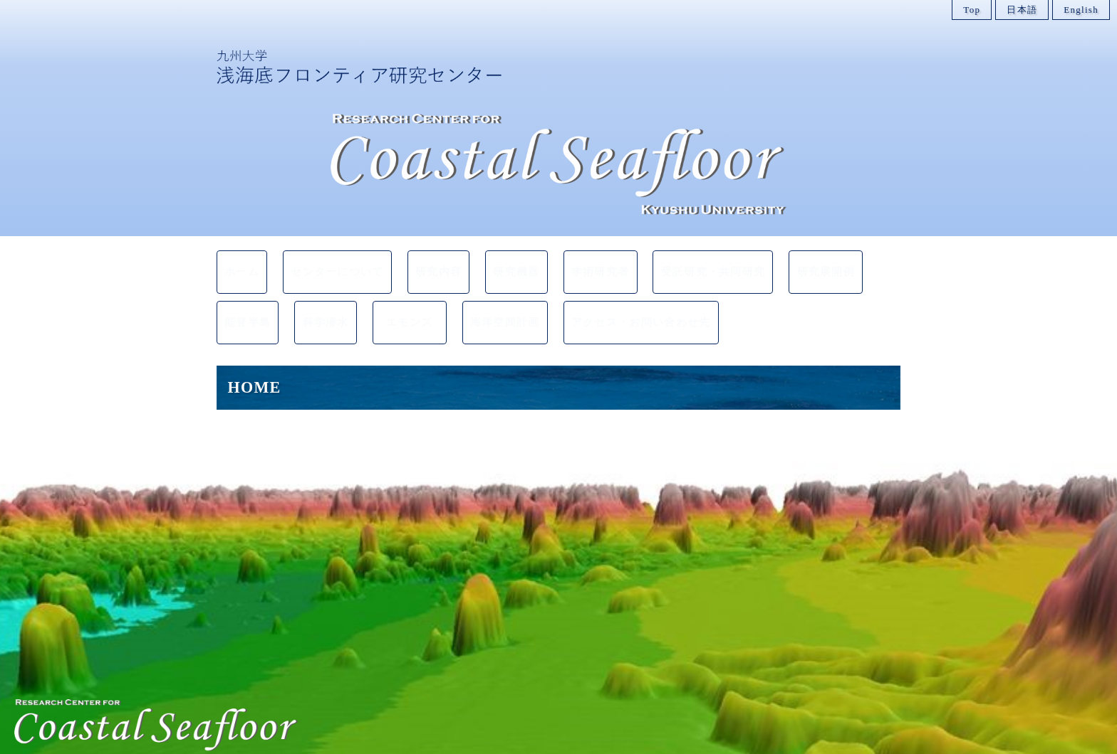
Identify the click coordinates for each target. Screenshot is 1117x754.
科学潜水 (329, 305)
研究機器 (519, 266)
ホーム (244, 266)
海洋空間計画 (510, 305)
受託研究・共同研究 (714, 266)
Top (971, 9)
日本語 (1022, 9)
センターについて (339, 266)
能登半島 (249, 305)
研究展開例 (823, 266)
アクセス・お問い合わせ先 (638, 305)
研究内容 (438, 266)
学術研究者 (605, 266)
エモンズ (420, 305)
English (1081, 9)
